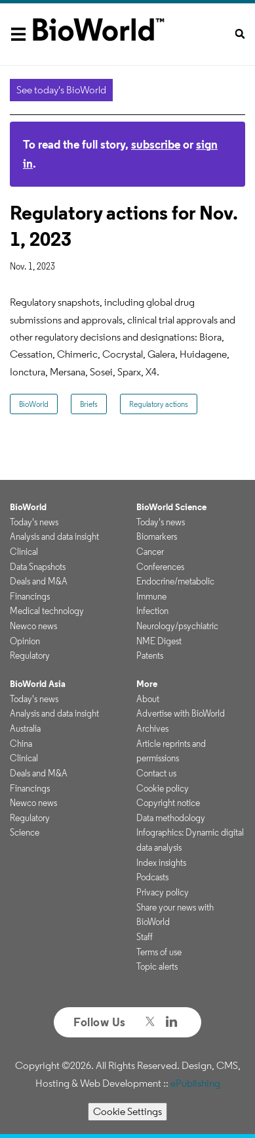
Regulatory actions (158, 404)
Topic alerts (157, 966)
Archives (152, 728)
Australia (25, 728)
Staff (144, 937)
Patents (149, 655)
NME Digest (159, 641)
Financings (30, 596)
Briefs (89, 404)
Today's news (34, 522)
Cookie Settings (127, 1111)
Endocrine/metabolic (175, 581)
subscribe (155, 144)
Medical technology (47, 611)
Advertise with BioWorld (180, 713)
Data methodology (170, 818)
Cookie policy (162, 788)
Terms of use (159, 952)
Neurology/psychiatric (177, 626)
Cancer (150, 551)
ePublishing (195, 1083)
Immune (151, 596)
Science (24, 832)
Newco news (33, 626)
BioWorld (34, 404)
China (21, 743)
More (146, 684)
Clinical (24, 551)
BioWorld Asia (38, 684)
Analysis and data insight (54, 536)
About (147, 699)
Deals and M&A (39, 581)
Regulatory (30, 655)
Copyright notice (168, 803)
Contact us (156, 773)
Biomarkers (156, 536)
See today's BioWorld (61, 89)
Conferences (160, 567)
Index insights (161, 862)
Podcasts (152, 877)
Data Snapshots (38, 567)
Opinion (25, 641)
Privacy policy (162, 892)
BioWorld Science (171, 507)
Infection (152, 611)
